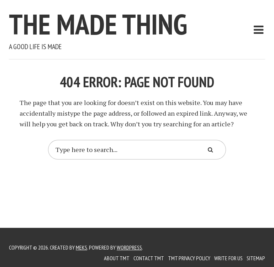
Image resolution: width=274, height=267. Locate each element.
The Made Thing (98, 24)
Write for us (228, 258)
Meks (81, 247)
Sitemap (256, 258)
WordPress (129, 247)
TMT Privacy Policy (189, 258)
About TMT (117, 258)
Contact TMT (148, 258)
